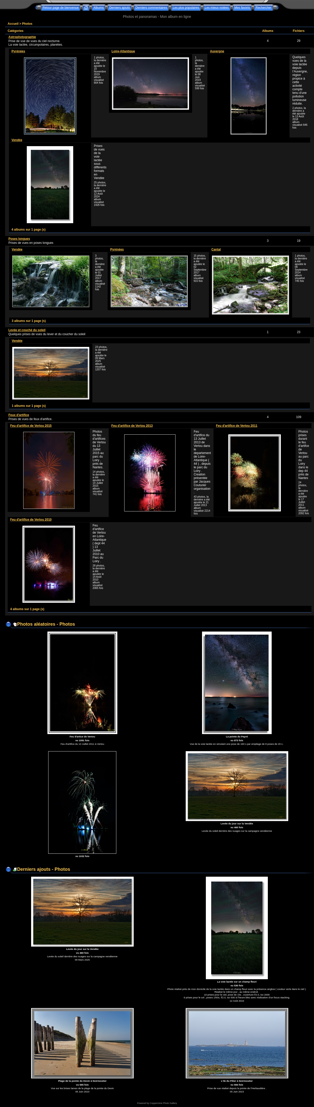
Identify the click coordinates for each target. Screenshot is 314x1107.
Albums (98, 7)
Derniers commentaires (151, 7)
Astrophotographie (22, 37)
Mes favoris (242, 7)
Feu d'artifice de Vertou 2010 (31, 519)
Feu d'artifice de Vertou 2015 (31, 425)
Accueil (13, 24)
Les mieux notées (217, 7)
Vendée (16, 140)
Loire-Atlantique (123, 51)
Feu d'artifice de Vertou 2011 (236, 425)
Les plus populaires (186, 7)
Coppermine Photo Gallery (163, 1103)
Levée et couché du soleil (26, 330)
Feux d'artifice (18, 415)
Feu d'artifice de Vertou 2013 (132, 425)
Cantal (216, 249)
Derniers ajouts (119, 7)
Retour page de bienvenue (61, 7)
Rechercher (263, 7)
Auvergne (217, 51)
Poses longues (19, 239)
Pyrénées (18, 51)
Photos (27, 24)
